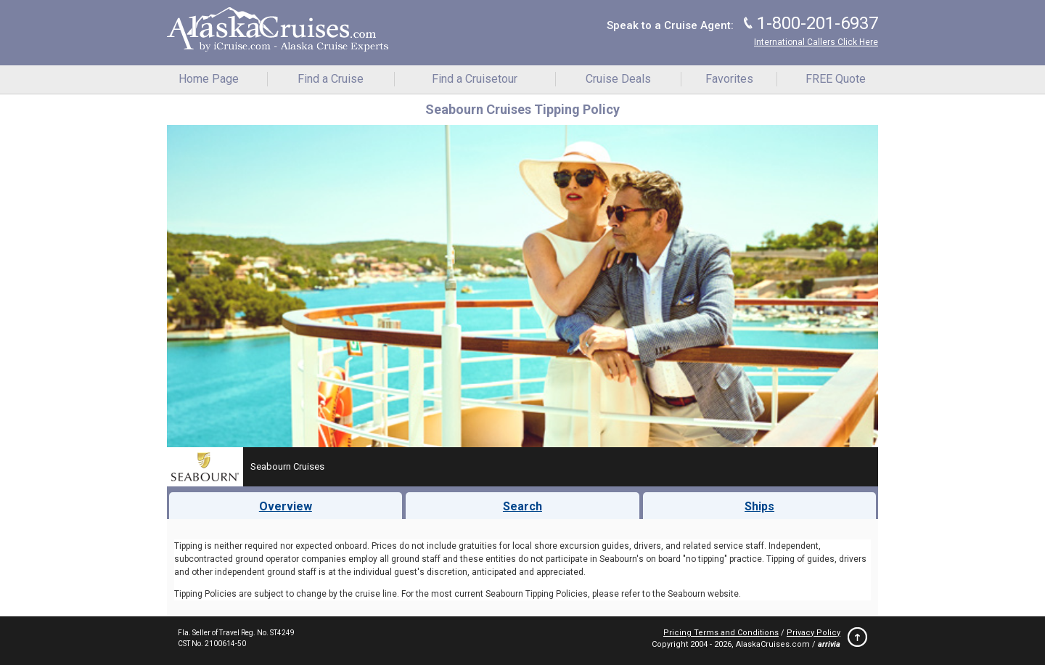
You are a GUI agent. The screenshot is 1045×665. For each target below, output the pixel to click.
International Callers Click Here (816, 42)
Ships (759, 506)
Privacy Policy (813, 632)
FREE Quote (836, 79)
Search (522, 506)
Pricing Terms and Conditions (721, 632)
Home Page (209, 79)
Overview (285, 506)
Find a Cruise (331, 79)
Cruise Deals (618, 79)
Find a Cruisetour (474, 79)
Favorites (729, 79)
